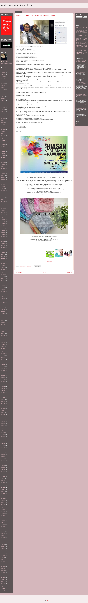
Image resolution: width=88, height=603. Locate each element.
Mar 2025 (3, 98)
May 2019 (3, 252)
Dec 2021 (3, 184)
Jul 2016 (3, 326)
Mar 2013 (3, 414)
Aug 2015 (3, 351)
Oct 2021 (3, 188)
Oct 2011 (3, 452)
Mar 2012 (3, 441)
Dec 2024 (3, 105)
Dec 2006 (3, 579)
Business (78, 27)
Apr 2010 (3, 491)
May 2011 (3, 463)
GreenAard (80, 35)
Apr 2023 (3, 149)
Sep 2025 (3, 85)
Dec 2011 (3, 447)
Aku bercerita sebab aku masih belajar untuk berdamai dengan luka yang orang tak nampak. (81, 106)
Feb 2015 (3, 364)
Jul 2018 (3, 274)
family (81, 31)
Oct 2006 (3, 583)
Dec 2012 (3, 421)
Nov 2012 (3, 423)
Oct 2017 (3, 294)
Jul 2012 (3, 432)
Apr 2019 (3, 254)
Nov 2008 (3, 528)
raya (86, 46)
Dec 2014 (3, 368)
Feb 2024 (3, 127)
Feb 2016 (3, 337)
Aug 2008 (3, 535)
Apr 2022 (3, 175)
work (84, 53)
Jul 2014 (3, 379)
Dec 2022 (3, 157)
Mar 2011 (3, 467)
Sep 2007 (3, 559)
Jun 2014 (3, 381)
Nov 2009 (3, 502)
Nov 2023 (3, 133)
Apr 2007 (3, 570)
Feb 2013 (3, 416)
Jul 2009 (3, 511)
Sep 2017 (3, 296)
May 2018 (3, 278)
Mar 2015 (3, 362)
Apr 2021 (3, 201)
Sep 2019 (3, 243)
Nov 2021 (3, 186)
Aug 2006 (3, 588)
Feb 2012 (3, 443)
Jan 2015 (3, 366)
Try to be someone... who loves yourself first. (81, 83)
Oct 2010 (3, 478)
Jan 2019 (3, 261)
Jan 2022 (3, 181)
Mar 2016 (3, 335)
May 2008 (3, 542)
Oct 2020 (3, 214)
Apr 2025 (3, 96)
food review (82, 32)
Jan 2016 (3, 340)
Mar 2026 (3, 72)
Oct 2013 (3, 399)
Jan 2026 (3, 76)
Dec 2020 (3, 210)
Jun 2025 (3, 91)
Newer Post (19, 272)
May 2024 (3, 120)
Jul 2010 (3, 485)
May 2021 (3, 199)
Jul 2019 (3, 247)
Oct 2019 (3, 241)
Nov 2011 (3, 449)
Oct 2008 (3, 531)
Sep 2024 (3, 111)
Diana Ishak (5, 61)
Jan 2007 (3, 577)
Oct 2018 (3, 267)
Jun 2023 (3, 144)
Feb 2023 (3, 153)
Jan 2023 (3, 155)
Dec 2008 (3, 526)
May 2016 (3, 331)
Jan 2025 (3, 102)
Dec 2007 (3, 553)
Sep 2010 (3, 480)
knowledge (79, 38)
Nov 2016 (3, 318)
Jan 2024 (3, 129)
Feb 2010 (3, 496)
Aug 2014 (3, 377)
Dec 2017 (3, 289)
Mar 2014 (3, 388)
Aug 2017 (3, 298)
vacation (79, 52)
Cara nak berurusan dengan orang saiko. (80, 71)
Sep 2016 (3, 322)
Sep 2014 (3, 375)
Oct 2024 (3, 109)
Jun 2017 (3, 302)
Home (44, 272)
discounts (77, 31)
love (86, 38)
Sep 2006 (3, 586)
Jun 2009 (3, 513)
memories (78, 42)
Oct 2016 (3, 320)
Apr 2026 (3, 69)
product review (79, 46)
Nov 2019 (3, 239)
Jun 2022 (3, 170)
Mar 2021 (3, 203)
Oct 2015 (3, 346)
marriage (78, 39)
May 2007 (3, 568)
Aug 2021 (3, 192)
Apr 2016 (3, 333)
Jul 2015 (3, 353)
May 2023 (3, 146)
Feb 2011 (3, 469)
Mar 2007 (3, 572)
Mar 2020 (3, 230)
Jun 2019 (3, 250)
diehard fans (84, 30)
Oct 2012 (3, 425)
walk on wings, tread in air (17, 5)
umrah (85, 50)
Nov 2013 (3, 397)
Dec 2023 (3, 131)
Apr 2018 (3, 280)
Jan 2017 (3, 313)
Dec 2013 (3, 395)
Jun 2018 (3, 276)
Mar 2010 (3, 493)
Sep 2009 (3, 506)
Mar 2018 (3, 283)
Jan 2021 (3, 208)
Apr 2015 (3, 359)
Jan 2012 (3, 445)
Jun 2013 (3, 408)
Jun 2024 (3, 118)
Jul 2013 (3, 406)
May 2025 (3, 94)
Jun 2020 (3, 223)
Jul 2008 (3, 537)
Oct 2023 (3, 135)
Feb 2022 (3, 179)
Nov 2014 (3, 370)
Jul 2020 (3, 221)
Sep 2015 (3, 348)
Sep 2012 (3, 427)
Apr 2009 (3, 517)
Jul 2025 (3, 89)
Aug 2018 (3, 272)
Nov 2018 (3, 265)
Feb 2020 (3, 232)
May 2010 (3, 489)
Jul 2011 (3, 458)
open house (82, 43)
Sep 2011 (3, 454)
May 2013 (3, 410)
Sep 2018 (3, 269)
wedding (81, 53)
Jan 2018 (3, 287)
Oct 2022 (3, 162)
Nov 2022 (3, 160)
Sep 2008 (3, 533)
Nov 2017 (3, 291)
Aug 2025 (3, 87)
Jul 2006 (3, 590)
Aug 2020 (3, 219)
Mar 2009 (3, 520)
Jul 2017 (3, 300)
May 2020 (3, 225)
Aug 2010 (3, 482)
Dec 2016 (3, 315)
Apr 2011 (3, 465)
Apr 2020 (3, 228)
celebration (78, 30)
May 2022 (3, 173)
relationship (78, 47)
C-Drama (84, 27)
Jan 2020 (3, 234)
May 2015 (3, 357)
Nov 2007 (3, 555)
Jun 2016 (3, 329)
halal (86, 35)
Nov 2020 (3, 212)
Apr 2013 (3, 412)
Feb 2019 (3, 258)
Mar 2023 (3, 151)
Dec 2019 (3, 236)
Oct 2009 (3, 504)
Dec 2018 (3, 263)
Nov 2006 (3, 581)
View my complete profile (6, 63)
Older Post (69, 272)
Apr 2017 (3, 307)
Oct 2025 (3, 83)
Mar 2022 (3, 177)
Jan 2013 (3, 419)
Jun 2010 (3, 487)
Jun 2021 (3, 197)
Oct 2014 (3, 373)
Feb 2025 (3, 100)
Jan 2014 (3, 392)
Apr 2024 (3, 122)
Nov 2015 (3, 344)
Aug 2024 (3, 113)
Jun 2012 (3, 434)
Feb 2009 (3, 522)
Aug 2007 (3, 561)
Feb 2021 (3, 206)
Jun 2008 (3, 539)
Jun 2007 (3, 566)
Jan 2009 (3, 524)
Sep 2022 (3, 164)
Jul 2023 (3, 142)
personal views (81, 45)
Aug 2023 (3, 140)
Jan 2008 (3, 550)
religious (85, 47)
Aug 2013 (3, 403)
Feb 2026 (3, 74)
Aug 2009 (3, 509)
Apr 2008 (3, 544)
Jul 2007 (3, 564)
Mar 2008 (3, 546)
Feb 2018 (3, 285)
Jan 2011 (3, 471)
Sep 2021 (3, 190)
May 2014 (3, 384)
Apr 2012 (3, 438)
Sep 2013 (3, 401)
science (77, 49)
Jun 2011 (3, 460)
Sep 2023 (3, 138)
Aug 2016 (3, 324)
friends (85, 33)
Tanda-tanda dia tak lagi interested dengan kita (81, 61)
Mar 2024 (3, 124)
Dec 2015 (3, 342)
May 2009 (3, 515)
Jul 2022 (3, 168)
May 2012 (3, 436)
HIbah (77, 36)
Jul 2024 (3, 116)
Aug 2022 (3, 166)
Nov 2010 (3, 476)
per (86, 43)
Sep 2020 (3, 217)
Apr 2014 (3, 386)
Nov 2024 (3, 107)
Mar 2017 (3, 309)
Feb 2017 (3, 311)
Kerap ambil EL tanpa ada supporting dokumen (81, 95)
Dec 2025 (3, 78)
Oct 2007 (3, 557)
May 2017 (3, 305)
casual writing (81, 28)
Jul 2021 (3, 195)
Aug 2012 (3, 430)
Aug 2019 (3, 245)
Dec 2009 (3, 500)
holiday (85, 36)
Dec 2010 (3, 474)
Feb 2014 (3, 390)
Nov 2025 (3, 80)
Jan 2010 (3, 498)
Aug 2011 (3, 456)
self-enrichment (81, 49)
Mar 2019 (3, 256)
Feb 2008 (3, 548)
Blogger (47, 600)
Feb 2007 (3, 575)
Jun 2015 (3, 355)
